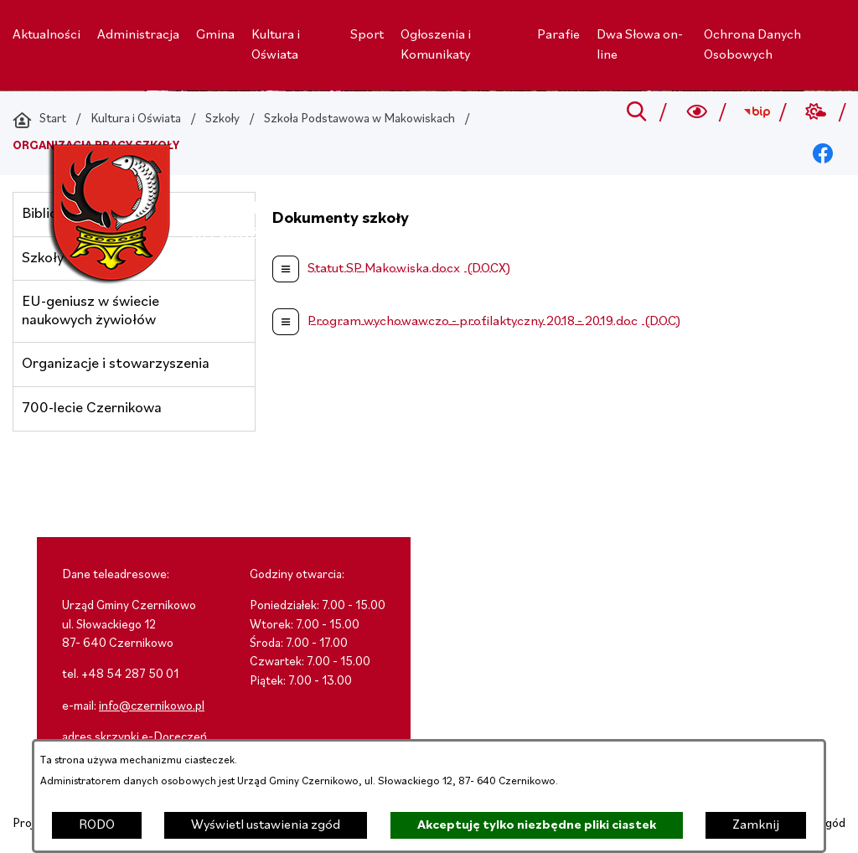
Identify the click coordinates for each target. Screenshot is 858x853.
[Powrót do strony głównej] (39, 120)
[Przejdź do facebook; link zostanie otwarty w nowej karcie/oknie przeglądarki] (823, 154)
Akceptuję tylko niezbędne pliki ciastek (536, 825)
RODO (97, 825)
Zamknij (755, 825)
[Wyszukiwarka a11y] (697, 112)
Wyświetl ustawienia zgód (265, 825)
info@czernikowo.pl (151, 706)
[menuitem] (46, 35)
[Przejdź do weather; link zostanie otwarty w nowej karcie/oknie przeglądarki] (816, 112)
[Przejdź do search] (637, 112)
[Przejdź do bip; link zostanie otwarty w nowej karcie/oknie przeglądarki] (756, 112)
